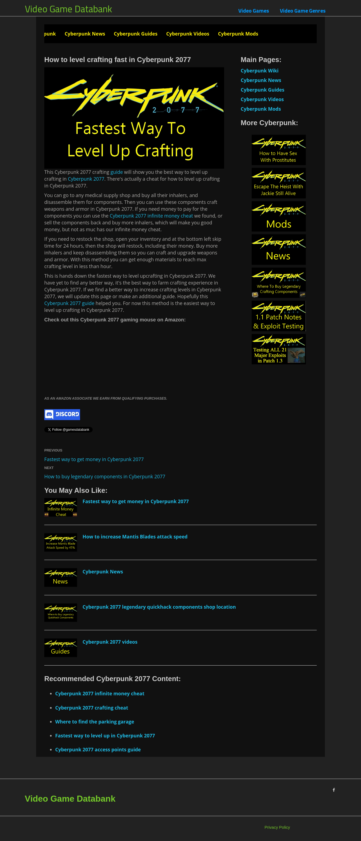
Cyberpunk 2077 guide (69, 303)
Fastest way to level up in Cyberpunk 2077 (105, 735)
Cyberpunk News (84, 33)
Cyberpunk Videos (187, 33)
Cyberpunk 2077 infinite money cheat (151, 215)
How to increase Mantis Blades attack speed (135, 536)
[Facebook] (334, 790)
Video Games (253, 10)
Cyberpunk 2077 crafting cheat (91, 707)
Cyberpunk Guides (136, 33)
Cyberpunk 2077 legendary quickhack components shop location (159, 606)
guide (116, 172)
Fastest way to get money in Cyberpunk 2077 (94, 459)
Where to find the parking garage (94, 721)
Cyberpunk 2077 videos (110, 641)
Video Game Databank (68, 9)
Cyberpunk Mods (238, 33)
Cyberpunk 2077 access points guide (98, 749)
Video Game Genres (302, 10)
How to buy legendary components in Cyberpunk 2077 (104, 476)
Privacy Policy (277, 827)
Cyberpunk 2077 (86, 178)
